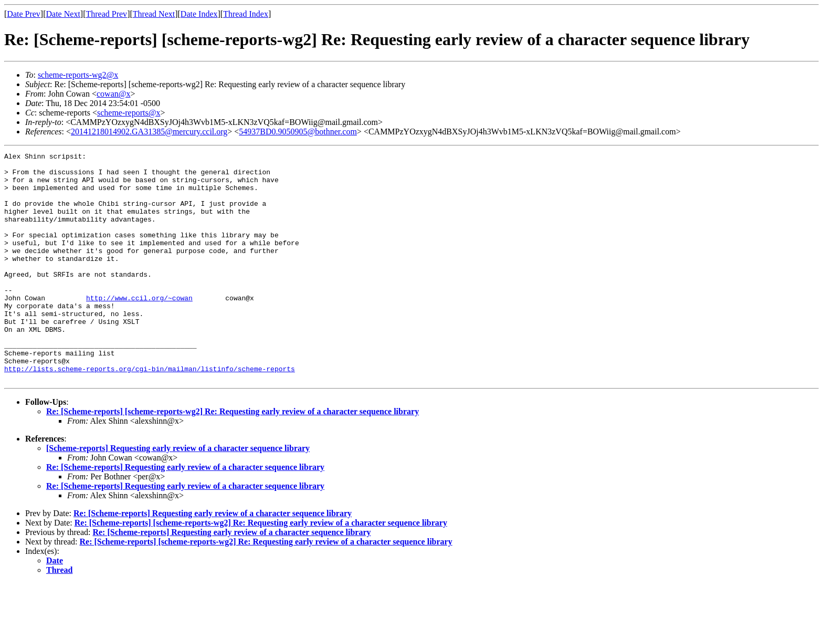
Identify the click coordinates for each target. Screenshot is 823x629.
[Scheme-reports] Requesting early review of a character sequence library (178, 493)
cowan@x (114, 93)
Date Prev (23, 13)
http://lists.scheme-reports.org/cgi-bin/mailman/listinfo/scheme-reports (149, 412)
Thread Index (245, 13)
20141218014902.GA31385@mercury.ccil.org (149, 131)
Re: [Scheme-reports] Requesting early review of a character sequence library (185, 512)
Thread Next (154, 13)
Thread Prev (106, 13)
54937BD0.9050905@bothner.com (298, 131)
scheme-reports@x (128, 112)
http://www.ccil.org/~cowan (139, 327)
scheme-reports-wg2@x (78, 74)
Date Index (199, 13)
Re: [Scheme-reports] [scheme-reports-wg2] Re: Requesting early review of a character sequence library (232, 457)
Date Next (63, 13)
